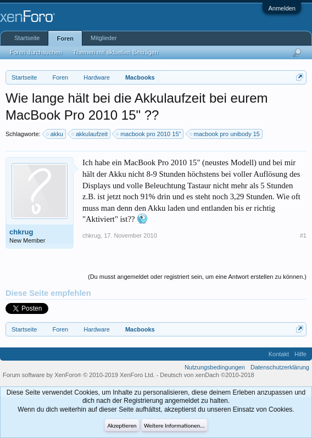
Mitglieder (104, 38)
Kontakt (279, 354)
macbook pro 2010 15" (149, 134)
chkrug (21, 232)
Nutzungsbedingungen (215, 367)
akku (55, 134)
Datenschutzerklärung (279, 367)
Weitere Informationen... (174, 425)
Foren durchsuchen (36, 52)
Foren (65, 38)
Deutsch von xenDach (207, 375)
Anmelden (282, 8)
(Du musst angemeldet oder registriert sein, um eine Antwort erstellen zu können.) (197, 276)
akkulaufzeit (90, 134)
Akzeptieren (121, 425)
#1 (303, 235)
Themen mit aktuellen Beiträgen (115, 52)
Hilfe (300, 354)
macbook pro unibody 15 (225, 134)
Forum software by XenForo (79, 375)
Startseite (27, 38)
